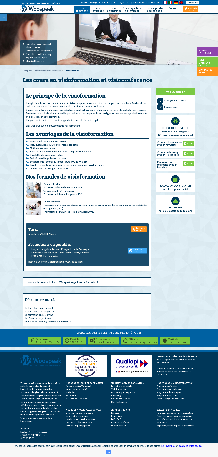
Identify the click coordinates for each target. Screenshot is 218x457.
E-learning (116, 395)
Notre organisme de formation (132, 9)
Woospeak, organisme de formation (77, 282)
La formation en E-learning (39, 314)
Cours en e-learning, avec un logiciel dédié (168, 153)
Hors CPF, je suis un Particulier (146, 2)
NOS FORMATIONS (120, 409)
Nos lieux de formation (76, 398)
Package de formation (100, 2)
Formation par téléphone (39, 50)
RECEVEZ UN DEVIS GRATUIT (175, 185)
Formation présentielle (121, 386)
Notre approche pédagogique (154, 9)
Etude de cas (72, 392)
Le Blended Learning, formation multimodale (48, 321)
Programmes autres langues (170, 389)
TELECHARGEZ (175, 207)
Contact (173, 8)
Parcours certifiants (120, 422)
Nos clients (71, 395)
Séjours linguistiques (120, 398)
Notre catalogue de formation (170, 398)
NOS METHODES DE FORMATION (127, 382)
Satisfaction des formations (79, 422)
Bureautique (116, 416)
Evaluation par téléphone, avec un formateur (167, 165)
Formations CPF (118, 425)
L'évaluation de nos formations (80, 419)
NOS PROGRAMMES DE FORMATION (175, 382)
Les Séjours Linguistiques (38, 318)
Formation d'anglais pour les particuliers (175, 412)
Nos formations (98, 9)
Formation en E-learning (38, 54)
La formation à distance (77, 416)
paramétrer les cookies (191, 445)
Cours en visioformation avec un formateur (169, 143)
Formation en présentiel (38, 44)
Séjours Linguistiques (36, 57)
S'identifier (193, 2)
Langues (115, 412)
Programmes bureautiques (169, 392)
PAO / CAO (116, 419)
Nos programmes (114, 9)
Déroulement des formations (79, 412)
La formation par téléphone (39, 311)
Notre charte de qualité (76, 389)
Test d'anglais (118, 2)
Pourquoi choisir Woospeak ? (79, 386)
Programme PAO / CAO (167, 395)
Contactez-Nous (75, 261)
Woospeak (27, 70)
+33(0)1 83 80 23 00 (171, 100)
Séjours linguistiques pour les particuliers (175, 425)
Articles (84, 2)
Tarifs (113, 428)
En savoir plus (168, 445)
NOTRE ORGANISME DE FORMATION (84, 382)
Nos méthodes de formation (48, 70)
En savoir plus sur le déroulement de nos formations (53, 125)
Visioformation (33, 47)
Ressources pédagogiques (78, 425)
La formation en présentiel (39, 308)
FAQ (129, 2)
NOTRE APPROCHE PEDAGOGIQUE (83, 409)
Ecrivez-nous (167, 106)
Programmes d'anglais (167, 386)
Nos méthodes (82, 9)
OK (108, 452)
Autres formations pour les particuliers (174, 416)
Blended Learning (35, 60)
